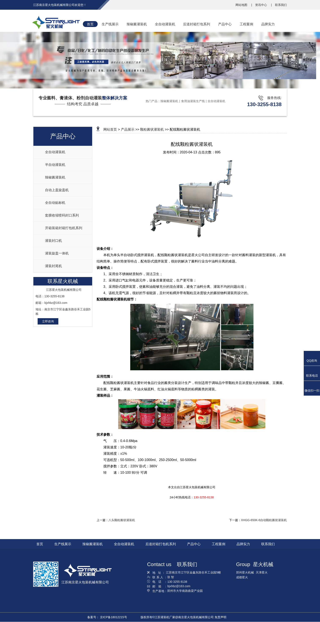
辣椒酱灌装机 (169, 101)
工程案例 (218, 544)
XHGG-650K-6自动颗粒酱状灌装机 (264, 520)
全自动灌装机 (216, 101)
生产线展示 (62, 544)
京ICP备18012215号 (113, 617)
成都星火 (242, 577)
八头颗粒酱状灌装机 (121, 520)
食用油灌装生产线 (193, 101)
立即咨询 (48, 321)
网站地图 (241, 5)
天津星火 (262, 572)
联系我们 (281, 5)
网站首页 (110, 129)
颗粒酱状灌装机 (152, 129)
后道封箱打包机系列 (160, 544)
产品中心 (194, 544)
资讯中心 (261, 5)
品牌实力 (243, 544)
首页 (39, 544)
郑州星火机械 (245, 572)
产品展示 (127, 129)
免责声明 (220, 617)
